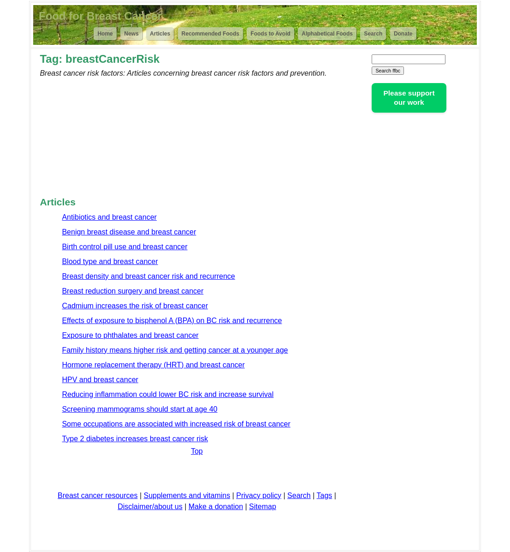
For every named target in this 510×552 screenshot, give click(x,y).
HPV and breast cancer (100, 380)
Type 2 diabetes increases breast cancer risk (135, 439)
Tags (324, 495)
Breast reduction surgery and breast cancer (132, 291)
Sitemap (262, 506)
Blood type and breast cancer (110, 261)
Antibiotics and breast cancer (109, 217)
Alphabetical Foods (327, 33)
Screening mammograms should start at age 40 (139, 409)
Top (197, 451)
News (131, 33)
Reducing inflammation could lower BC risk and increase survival (167, 394)
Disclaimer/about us (150, 506)
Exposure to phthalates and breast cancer (130, 335)
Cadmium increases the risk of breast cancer (135, 306)
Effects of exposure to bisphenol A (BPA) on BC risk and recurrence (172, 320)
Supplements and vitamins (187, 495)
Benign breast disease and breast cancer (129, 232)
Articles (160, 33)
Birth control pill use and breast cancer (124, 247)
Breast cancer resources (97, 495)
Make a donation (216, 506)
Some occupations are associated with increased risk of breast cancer (176, 424)
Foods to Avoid (270, 33)
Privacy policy (258, 495)
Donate (403, 33)
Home (105, 33)
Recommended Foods (210, 33)
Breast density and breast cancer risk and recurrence (148, 276)
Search (373, 33)
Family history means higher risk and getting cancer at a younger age (175, 350)
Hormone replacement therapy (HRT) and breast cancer (153, 365)
